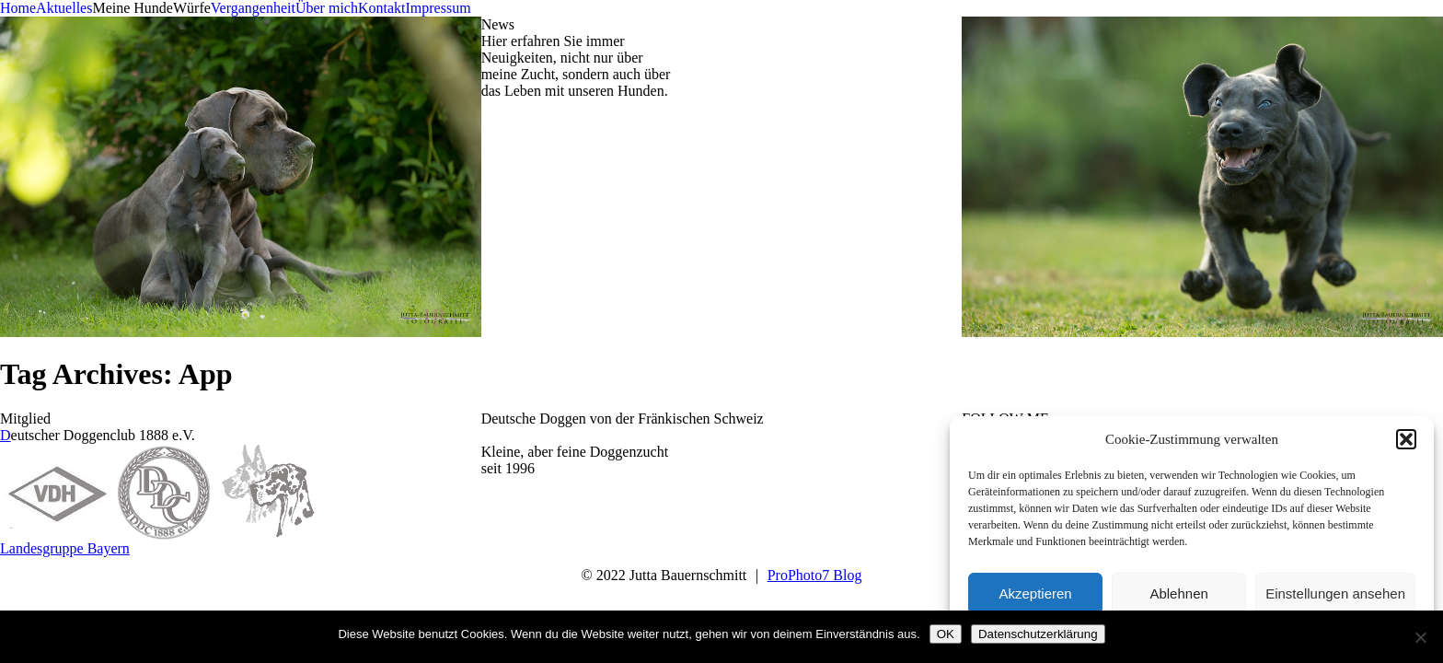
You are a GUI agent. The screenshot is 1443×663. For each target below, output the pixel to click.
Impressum (437, 8)
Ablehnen (1178, 593)
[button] (1406, 439)
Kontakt (382, 8)
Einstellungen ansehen (1335, 593)
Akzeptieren (1035, 593)
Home (18, 8)
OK (945, 634)
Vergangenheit (253, 8)
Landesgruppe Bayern (65, 548)
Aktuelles (64, 8)
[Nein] (1420, 637)
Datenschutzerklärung (1038, 634)
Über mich (326, 8)
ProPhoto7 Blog (815, 575)
